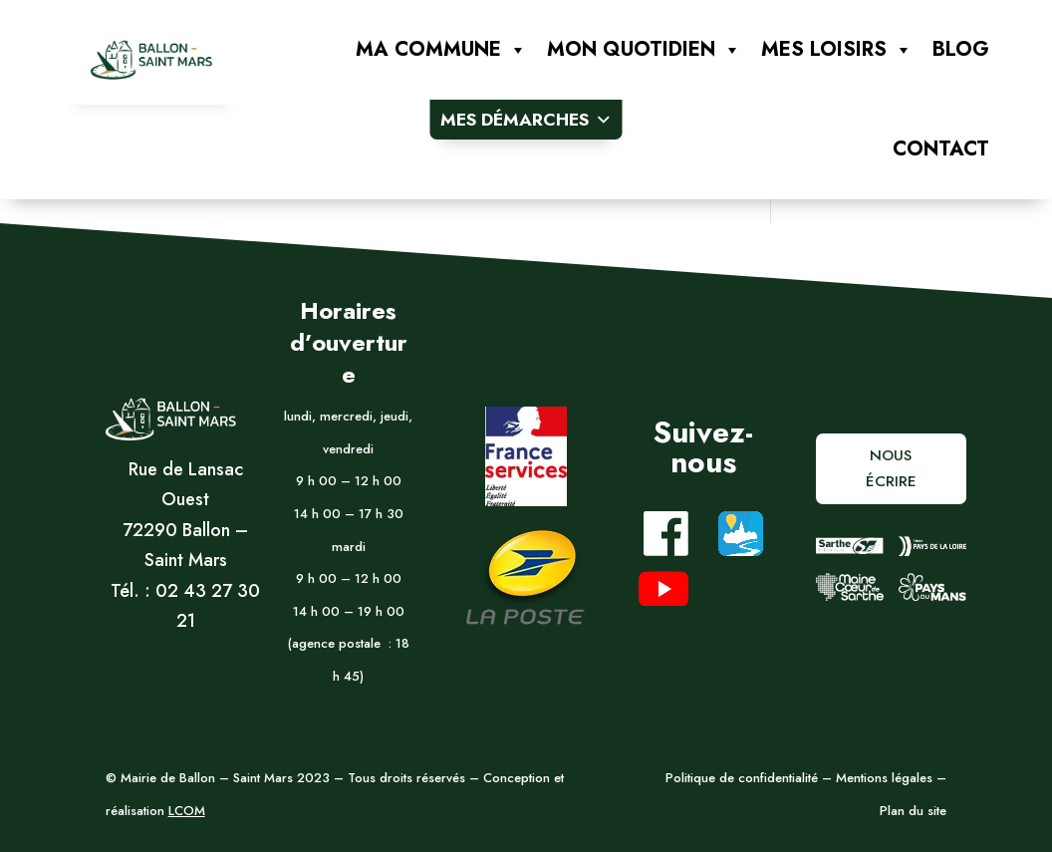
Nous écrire (891, 468)
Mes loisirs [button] (837, 50)
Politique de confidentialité (741, 777)
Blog (960, 49)
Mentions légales (882, 777)
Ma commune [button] (441, 50)
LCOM (186, 810)
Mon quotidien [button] (644, 50)
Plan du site (913, 810)
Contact (941, 149)
